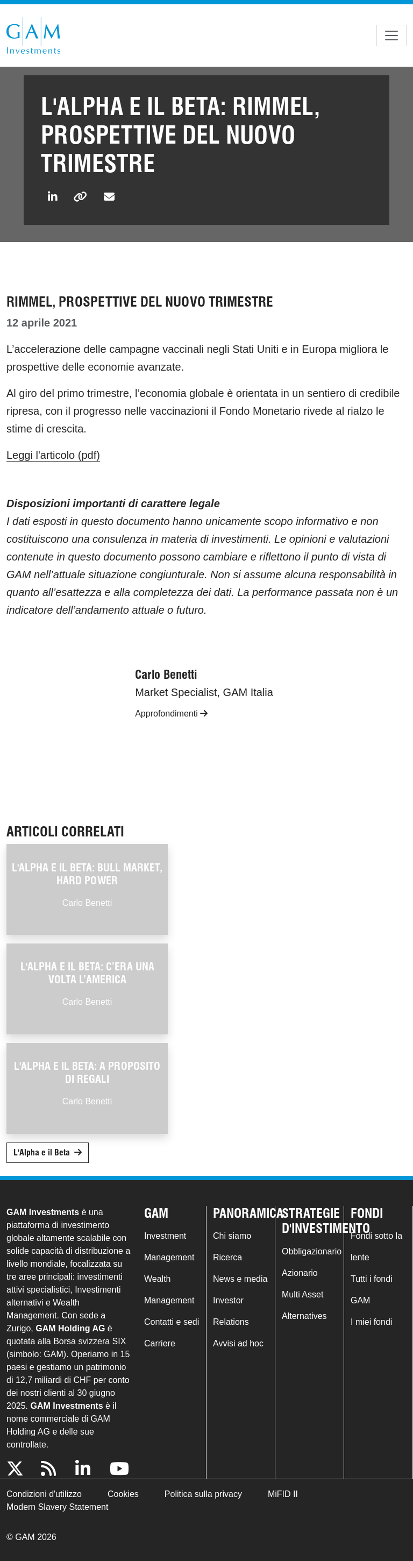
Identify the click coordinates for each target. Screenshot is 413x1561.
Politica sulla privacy (203, 1494)
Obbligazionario (311, 1251)
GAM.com (33, 35)
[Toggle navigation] (391, 35)
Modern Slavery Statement (57, 1507)
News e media (240, 1278)
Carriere (159, 1343)
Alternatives (304, 1316)
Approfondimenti (171, 713)
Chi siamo (232, 1235)
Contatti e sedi (171, 1321)
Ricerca (227, 1257)
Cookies (123, 1494)
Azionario (300, 1273)
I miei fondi (371, 1321)
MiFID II (283, 1494)
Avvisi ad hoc (238, 1343)
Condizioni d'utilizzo (44, 1494)
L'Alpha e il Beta (41, 1152)
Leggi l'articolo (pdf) (53, 455)
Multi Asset (302, 1294)
